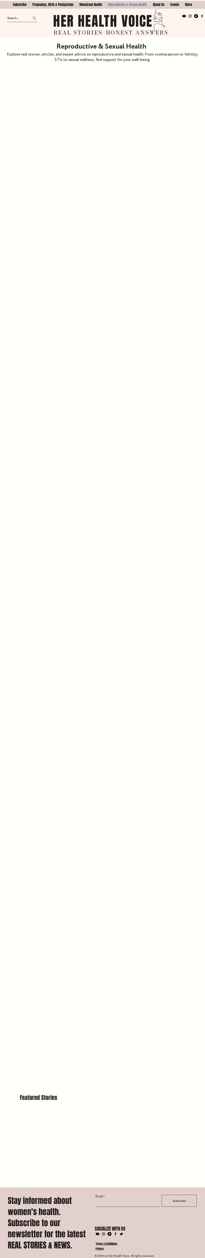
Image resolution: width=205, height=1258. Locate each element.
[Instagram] (190, 16)
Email (99, 1196)
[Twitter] (121, 1234)
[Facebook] (202, 16)
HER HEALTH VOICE (102, 21)
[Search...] (15, 18)
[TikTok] (196, 16)
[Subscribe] (179, 1201)
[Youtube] (184, 16)
